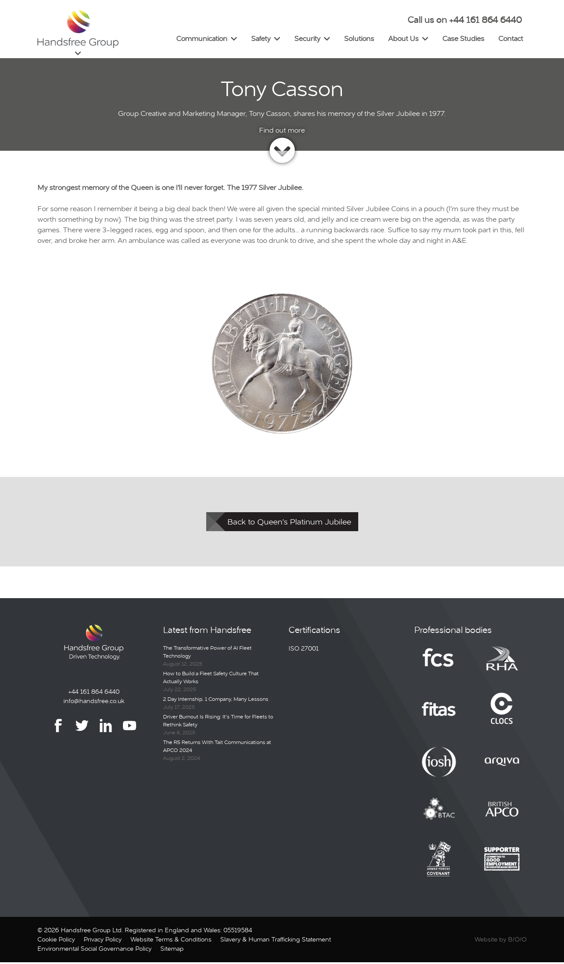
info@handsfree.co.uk (93, 702)
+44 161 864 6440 (93, 693)
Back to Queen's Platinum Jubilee (289, 523)
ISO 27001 (304, 650)
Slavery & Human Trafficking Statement (275, 941)
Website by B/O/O (501, 941)
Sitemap (172, 950)
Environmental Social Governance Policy (94, 950)
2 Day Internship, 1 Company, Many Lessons (215, 700)
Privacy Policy (103, 941)
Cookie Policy (56, 941)
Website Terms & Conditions (171, 941)
